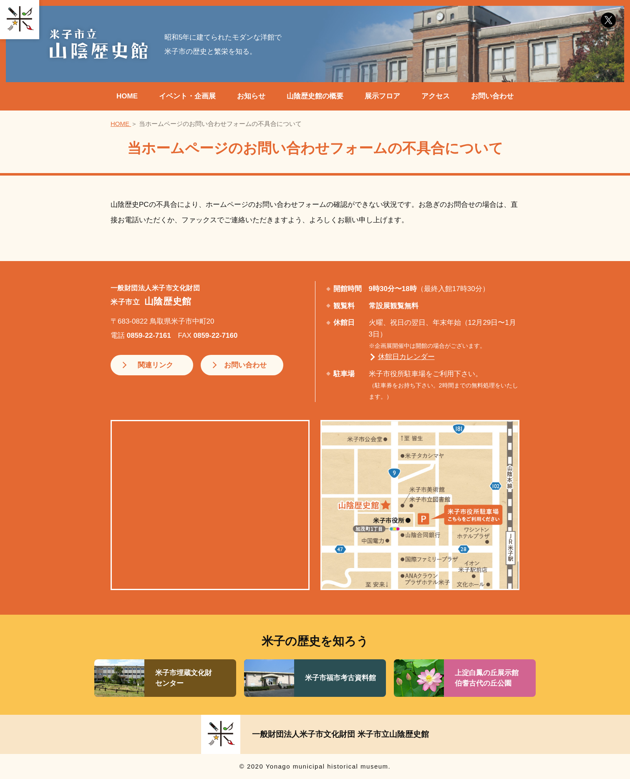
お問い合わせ (492, 96)
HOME (127, 96)
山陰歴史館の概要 (315, 96)
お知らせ (251, 96)
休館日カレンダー (406, 357)
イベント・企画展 (187, 96)
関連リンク (153, 365)
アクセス (435, 96)
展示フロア (382, 96)
